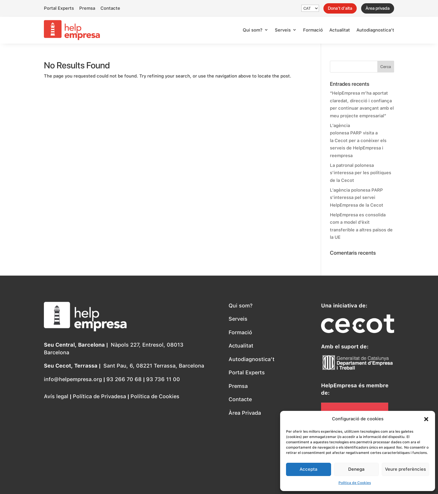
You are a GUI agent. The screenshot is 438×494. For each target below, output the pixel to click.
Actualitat (339, 30)
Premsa (87, 8)
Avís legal (56, 396)
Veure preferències (405, 469)
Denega (356, 469)
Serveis (283, 30)
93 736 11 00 (163, 379)
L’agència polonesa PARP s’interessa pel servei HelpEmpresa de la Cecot (356, 197)
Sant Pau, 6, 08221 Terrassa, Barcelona (153, 366)
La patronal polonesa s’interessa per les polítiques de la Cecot (360, 173)
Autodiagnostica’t (375, 30)
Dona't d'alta (340, 8)
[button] (426, 419)
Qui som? (252, 30)
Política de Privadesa (99, 396)
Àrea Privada (245, 413)
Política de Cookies (354, 483)
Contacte (110, 8)
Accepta (308, 469)
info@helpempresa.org (73, 379)
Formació (313, 30)
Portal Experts (59, 8)
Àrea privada (378, 8)
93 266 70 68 (124, 379)
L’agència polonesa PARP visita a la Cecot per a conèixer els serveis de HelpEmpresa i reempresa (358, 140)
